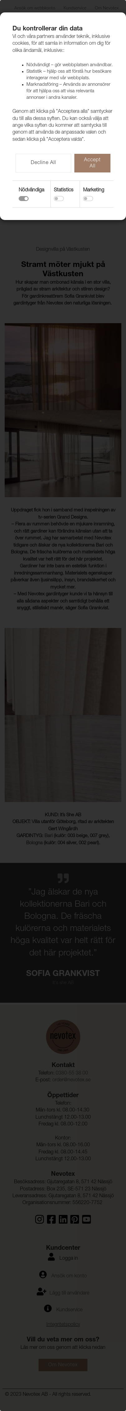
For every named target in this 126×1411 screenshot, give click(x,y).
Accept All (92, 163)
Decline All (43, 163)
